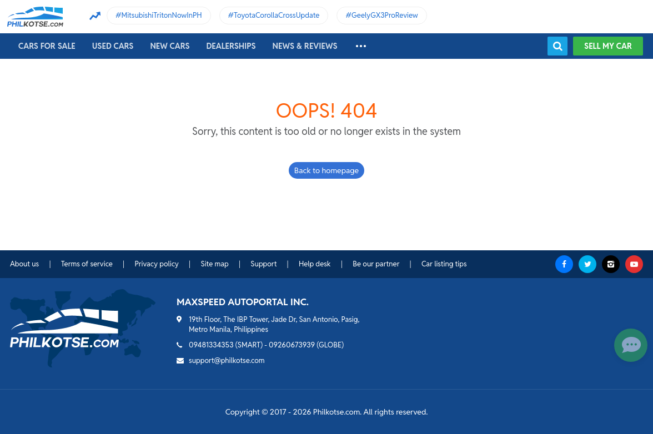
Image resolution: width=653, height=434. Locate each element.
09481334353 (211, 345)
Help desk (315, 264)
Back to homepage (326, 170)
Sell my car (608, 46)
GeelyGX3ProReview (384, 15)
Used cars (113, 46)
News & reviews (305, 46)
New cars (169, 46)
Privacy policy (156, 264)
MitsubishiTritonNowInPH (162, 15)
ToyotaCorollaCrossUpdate (276, 15)
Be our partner (376, 264)
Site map (214, 264)
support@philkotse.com (227, 360)
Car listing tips (444, 264)
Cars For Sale (47, 46)
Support (263, 264)
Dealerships (231, 46)
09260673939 (292, 345)
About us (24, 264)
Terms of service (87, 264)
